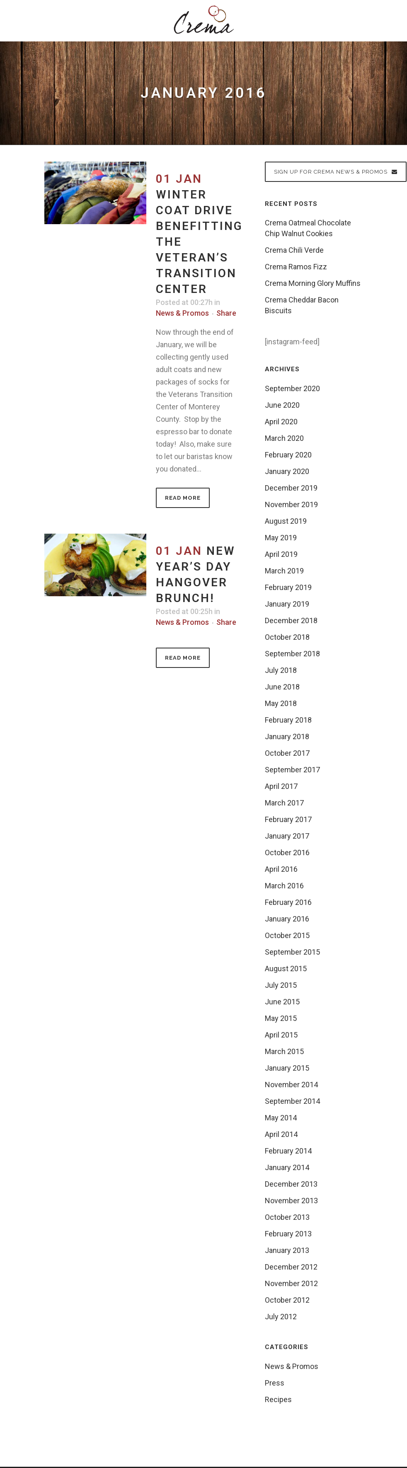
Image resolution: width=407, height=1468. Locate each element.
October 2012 (287, 1300)
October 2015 (287, 935)
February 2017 (288, 819)
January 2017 (287, 836)
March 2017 (284, 802)
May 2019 (281, 537)
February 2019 (288, 587)
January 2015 (287, 1068)
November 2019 (291, 504)
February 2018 (288, 720)
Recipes (278, 1399)
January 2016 (287, 918)
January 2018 (287, 736)
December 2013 (291, 1184)
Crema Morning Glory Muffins (313, 283)
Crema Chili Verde (294, 250)
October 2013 (287, 1217)
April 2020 (281, 421)
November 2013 (291, 1200)
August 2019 (286, 521)
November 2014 (291, 1084)
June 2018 (282, 686)
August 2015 (286, 968)
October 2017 (287, 753)
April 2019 (281, 554)
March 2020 (284, 438)
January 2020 (287, 471)
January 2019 (287, 604)
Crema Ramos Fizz (296, 266)
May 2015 (281, 1018)
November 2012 (291, 1283)
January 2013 (287, 1250)
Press (274, 1383)
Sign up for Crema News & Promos (335, 172)
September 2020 (292, 388)
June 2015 (282, 1001)
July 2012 (281, 1316)
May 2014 (281, 1117)
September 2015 (292, 952)
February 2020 (288, 454)
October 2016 (287, 852)
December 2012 (291, 1266)
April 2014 (281, 1134)
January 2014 (287, 1167)
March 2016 (284, 885)
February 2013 (288, 1233)
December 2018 (291, 620)
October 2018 (287, 637)
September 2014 (292, 1101)
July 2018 (281, 670)
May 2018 (281, 703)
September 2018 (292, 653)
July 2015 (281, 985)
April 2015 (281, 1034)
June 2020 (282, 405)
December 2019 (291, 488)
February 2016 (288, 902)
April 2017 (281, 786)
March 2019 (284, 570)
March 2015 (284, 1051)
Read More (183, 498)
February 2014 (288, 1150)
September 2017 (292, 769)
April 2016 (281, 869)
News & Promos (182, 313)
